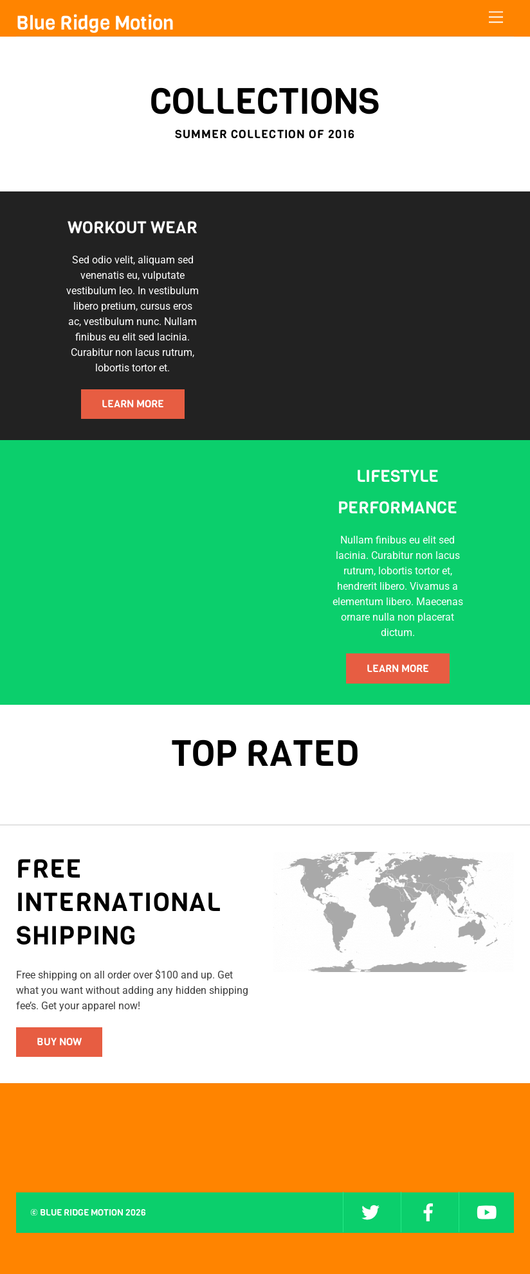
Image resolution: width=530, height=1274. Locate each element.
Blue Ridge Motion (81, 1213)
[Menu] (496, 17)
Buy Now (59, 1041)
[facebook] (428, 1212)
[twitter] (370, 1212)
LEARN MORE (133, 404)
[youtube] (486, 1212)
